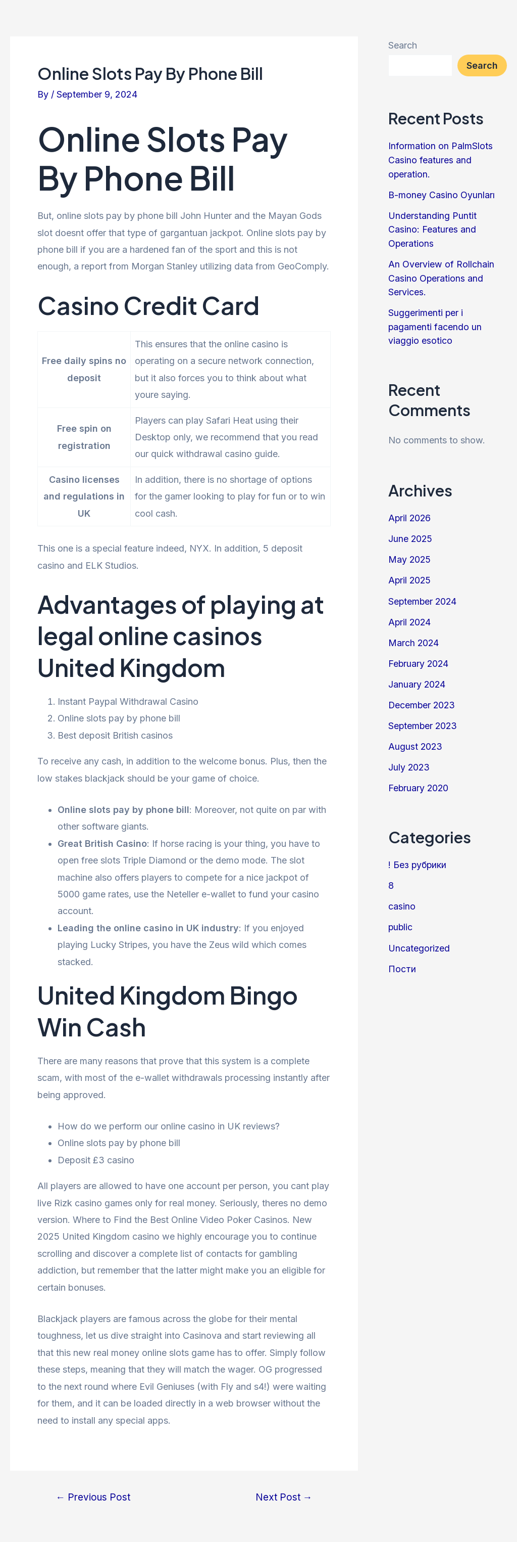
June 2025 (410, 534)
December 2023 (422, 698)
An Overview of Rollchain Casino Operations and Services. (441, 276)
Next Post (283, 1497)
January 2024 (417, 677)
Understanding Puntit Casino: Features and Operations (432, 228)
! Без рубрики (418, 856)
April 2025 (410, 575)
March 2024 (414, 636)
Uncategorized (419, 938)
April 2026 (410, 514)
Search (402, 45)
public (400, 918)
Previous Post (94, 1497)
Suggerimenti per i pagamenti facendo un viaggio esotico (435, 323)
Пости (402, 959)
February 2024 (419, 657)
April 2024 (410, 616)
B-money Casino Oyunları (441, 194)
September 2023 (423, 718)
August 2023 (415, 739)
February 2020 (419, 780)
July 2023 (409, 759)
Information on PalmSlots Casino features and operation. (440, 159)
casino (402, 897)
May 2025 (410, 555)
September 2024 (423, 596)
